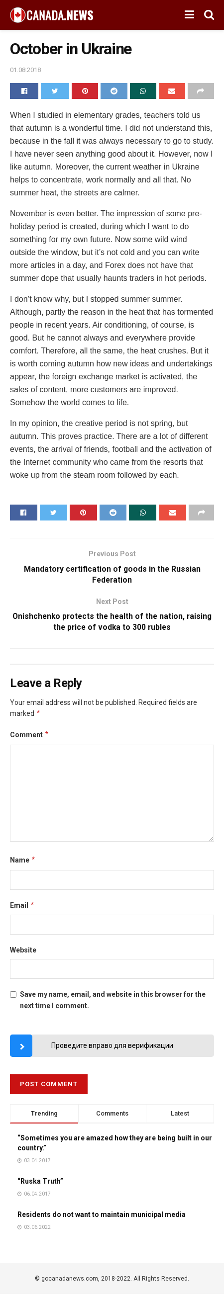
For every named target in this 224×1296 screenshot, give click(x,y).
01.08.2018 (25, 70)
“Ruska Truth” (40, 1183)
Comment (29, 736)
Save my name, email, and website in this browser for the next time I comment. (113, 1001)
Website (23, 951)
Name (23, 862)
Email (22, 906)
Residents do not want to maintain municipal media (101, 1216)
